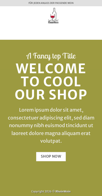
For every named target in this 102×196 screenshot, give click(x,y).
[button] (6, 15)
